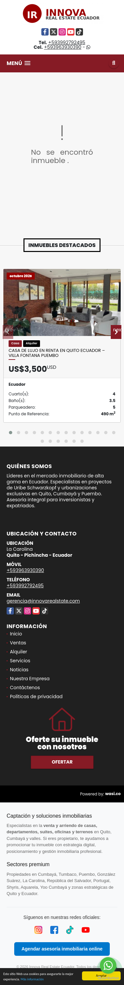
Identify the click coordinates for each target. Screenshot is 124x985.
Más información (32, 979)
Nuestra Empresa (30, 678)
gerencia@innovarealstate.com (43, 601)
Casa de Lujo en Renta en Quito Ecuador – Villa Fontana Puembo (57, 353)
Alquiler (18, 651)
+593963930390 (62, 47)
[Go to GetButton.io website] (108, 978)
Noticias (19, 669)
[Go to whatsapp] (108, 965)
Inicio (16, 633)
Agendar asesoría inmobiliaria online (62, 948)
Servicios (20, 660)
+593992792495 (66, 42)
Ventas (18, 642)
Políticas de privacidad (36, 696)
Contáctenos (25, 687)
